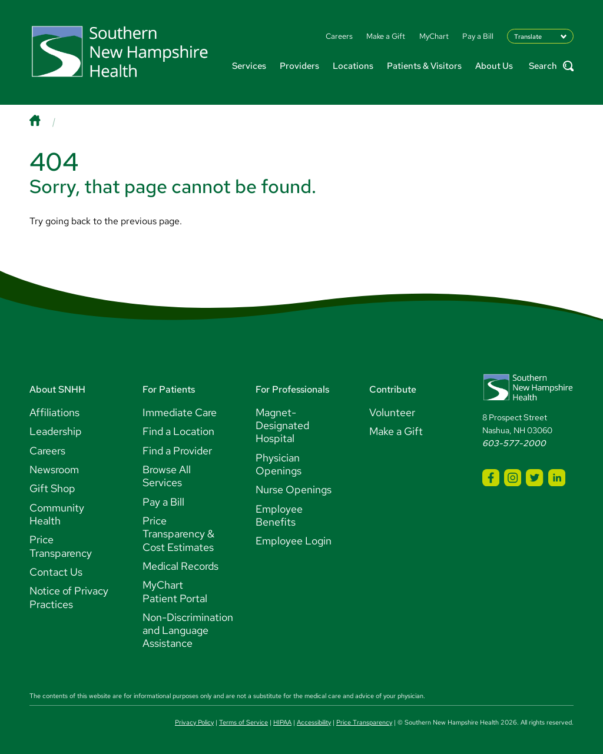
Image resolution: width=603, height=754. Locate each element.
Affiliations (54, 412)
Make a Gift (396, 431)
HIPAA (282, 722)
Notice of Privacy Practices (68, 597)
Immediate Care (180, 412)
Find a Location (178, 431)
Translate (528, 36)
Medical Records (180, 566)
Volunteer (392, 412)
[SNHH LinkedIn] (556, 477)
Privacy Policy (194, 722)
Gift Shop (52, 488)
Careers (47, 450)
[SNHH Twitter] (534, 477)
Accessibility (314, 722)
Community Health (56, 514)
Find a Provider (177, 450)
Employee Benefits (279, 515)
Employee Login (294, 540)
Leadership (55, 431)
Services (249, 66)
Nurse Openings (294, 489)
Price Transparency (60, 546)
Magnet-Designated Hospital (282, 426)
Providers (299, 66)
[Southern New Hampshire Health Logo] (528, 398)
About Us (494, 66)
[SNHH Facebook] (490, 477)
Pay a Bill (163, 502)
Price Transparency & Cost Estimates (178, 534)
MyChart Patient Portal (175, 591)
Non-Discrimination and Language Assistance (188, 630)
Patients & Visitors (424, 66)
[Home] (46, 121)
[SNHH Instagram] (512, 477)
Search (551, 66)
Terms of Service (243, 722)
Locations (353, 66)
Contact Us (55, 572)
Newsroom (54, 469)
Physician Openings (279, 464)
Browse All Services (167, 476)
